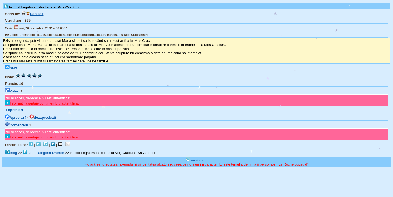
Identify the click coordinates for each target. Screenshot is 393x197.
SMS (11, 68)
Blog (11, 153)
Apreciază (15, 117)
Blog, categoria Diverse (43, 153)
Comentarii (16, 125)
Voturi (12, 91)
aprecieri (14, 110)
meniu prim (196, 160)
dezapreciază (42, 117)
